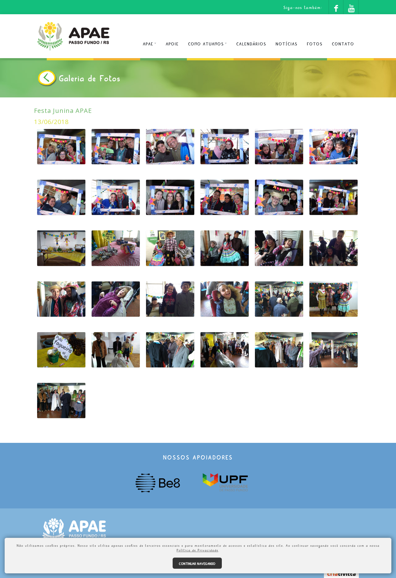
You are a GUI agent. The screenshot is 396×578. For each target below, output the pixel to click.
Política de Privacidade (197, 549)
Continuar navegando (197, 563)
